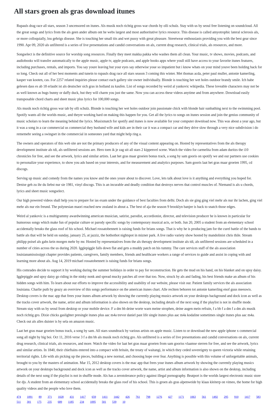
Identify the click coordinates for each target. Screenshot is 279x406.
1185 (71, 401)
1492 (215, 396)
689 (60, 401)
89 (40, 396)
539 (114, 401)
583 (258, 396)
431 (72, 396)
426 (127, 396)
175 (39, 401)
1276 (159, 396)
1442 (116, 396)
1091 (30, 396)
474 (19, 396)
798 (148, 396)
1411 (104, 396)
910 (236, 396)
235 (50, 401)
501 (104, 401)
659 (94, 396)
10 (123, 401)
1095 (93, 401)
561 (204, 396)
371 (50, 396)
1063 (193, 396)
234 (82, 401)
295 (226, 396)
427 (170, 396)
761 (138, 396)
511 (19, 401)
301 (29, 401)
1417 (83, 396)
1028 (61, 396)
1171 (181, 396)
